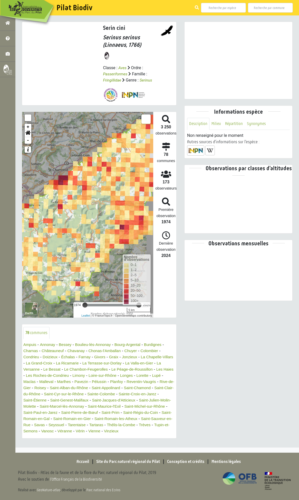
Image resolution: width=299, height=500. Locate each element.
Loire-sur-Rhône (126, 376)
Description (198, 123)
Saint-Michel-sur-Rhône (57, 413)
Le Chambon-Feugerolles (97, 370)
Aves (122, 67)
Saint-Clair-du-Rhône (64, 394)
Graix (118, 357)
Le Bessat (62, 370)
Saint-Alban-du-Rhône (104, 388)
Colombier (156, 351)
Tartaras (30, 431)
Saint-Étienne (79, 400)
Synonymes (258, 123)
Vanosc (133, 431)
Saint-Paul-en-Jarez (100, 413)
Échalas (70, 357)
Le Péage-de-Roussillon (146, 370)
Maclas (45, 382)
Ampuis (30, 345)
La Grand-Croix (52, 363)
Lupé (30, 382)
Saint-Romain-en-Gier (149, 419)
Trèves (81, 431)
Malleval (63, 382)
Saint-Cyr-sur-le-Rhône (108, 394)
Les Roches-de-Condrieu (68, 376)
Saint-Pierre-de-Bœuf (141, 413)
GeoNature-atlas (49, 490)
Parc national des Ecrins (105, 490)
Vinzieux (47, 437)
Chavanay (79, 351)
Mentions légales (231, 462)
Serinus (147, 80)
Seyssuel (140, 425)
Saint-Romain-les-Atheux (46, 425)
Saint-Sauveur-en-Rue (93, 425)
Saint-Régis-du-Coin (64, 419)
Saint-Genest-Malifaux (115, 400)
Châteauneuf (54, 351)
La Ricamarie (82, 363)
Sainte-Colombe (147, 394)
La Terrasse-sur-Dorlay (118, 363)
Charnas (31, 351)
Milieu (217, 123)
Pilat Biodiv (74, 7)
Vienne (29, 437)
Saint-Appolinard (143, 388)
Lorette (168, 376)
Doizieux (51, 357)
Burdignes (159, 345)
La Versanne (37, 370)
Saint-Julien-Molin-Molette (69, 407)
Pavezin (99, 382)
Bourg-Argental (133, 345)
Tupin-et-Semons (107, 431)
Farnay (87, 357)
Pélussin (118, 382)
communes (37, 333)
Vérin (167, 431)
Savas (123, 425)
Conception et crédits (187, 462)
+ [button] (28, 127)
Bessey (67, 345)
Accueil (76, 462)
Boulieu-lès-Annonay (96, 345)
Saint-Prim (33, 419)
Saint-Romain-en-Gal (106, 419)
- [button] (28, 140)
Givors (104, 357)
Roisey (73, 388)
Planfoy (136, 382)
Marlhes (81, 382)
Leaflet (85, 315)
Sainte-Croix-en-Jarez (43, 400)
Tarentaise (161, 425)
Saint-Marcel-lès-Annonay (120, 407)
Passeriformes (116, 74)
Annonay (49, 345)
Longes (151, 376)
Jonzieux (135, 357)
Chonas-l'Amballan (109, 351)
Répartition (235, 123)
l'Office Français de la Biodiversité (78, 479)
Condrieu (31, 357)
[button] (28, 133)
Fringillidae (112, 80)
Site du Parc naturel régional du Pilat (125, 462)
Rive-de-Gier (52, 388)
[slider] (85, 305)
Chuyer (136, 351)
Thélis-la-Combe (57, 431)
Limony (101, 376)
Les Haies (32, 376)
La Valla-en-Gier (157, 363)
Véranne (151, 431)
